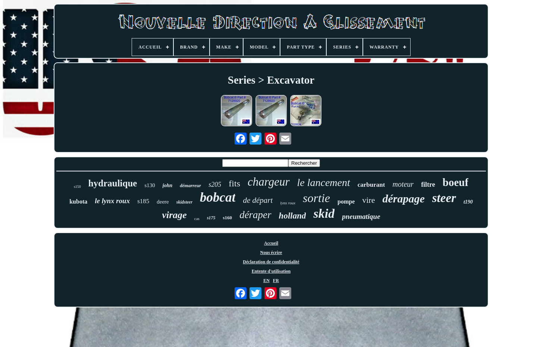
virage (174, 215)
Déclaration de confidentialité (271, 261)
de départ (258, 200)
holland (292, 215)
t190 (468, 202)
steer (444, 198)
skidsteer (184, 202)
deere (163, 202)
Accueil (271, 243)
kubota (78, 201)
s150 (77, 187)
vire (368, 200)
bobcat (217, 197)
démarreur (190, 185)
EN (266, 280)
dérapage (403, 198)
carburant (371, 184)
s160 (227, 217)
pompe (346, 201)
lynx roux (287, 203)
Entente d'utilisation (271, 271)
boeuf (455, 182)
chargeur (269, 181)
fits (234, 183)
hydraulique (112, 183)
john (167, 185)
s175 (211, 217)
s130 (149, 185)
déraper (255, 214)
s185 (143, 201)
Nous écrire (271, 252)
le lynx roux (112, 201)
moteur (403, 184)
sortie (316, 198)
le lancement (323, 182)
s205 (214, 184)
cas (197, 218)
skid (324, 213)
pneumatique (361, 216)
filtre (428, 184)
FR (276, 280)
